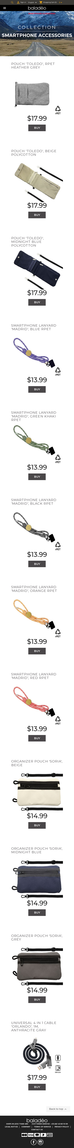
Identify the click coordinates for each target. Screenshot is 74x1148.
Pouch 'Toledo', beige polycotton (34, 153)
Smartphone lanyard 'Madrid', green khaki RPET (33, 416)
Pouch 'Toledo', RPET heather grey (33, 65)
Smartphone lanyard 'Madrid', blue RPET (33, 327)
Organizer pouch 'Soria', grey (37, 937)
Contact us (37, 1130)
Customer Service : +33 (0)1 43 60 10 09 (50, 1124)
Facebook (33, 1142)
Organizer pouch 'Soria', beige (37, 763)
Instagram (40, 1142)
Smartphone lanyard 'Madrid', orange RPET (34, 589)
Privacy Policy (62, 1127)
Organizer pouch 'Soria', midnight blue (37, 850)
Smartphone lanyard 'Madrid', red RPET (33, 676)
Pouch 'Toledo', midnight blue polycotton (27, 241)
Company (25, 1127)
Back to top (58, 1109)
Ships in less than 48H (17, 1124)
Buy (37, 127)
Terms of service (42, 1127)
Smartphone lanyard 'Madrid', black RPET (33, 502)
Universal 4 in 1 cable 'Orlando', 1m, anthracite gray (33, 1026)
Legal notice (11, 1127)
